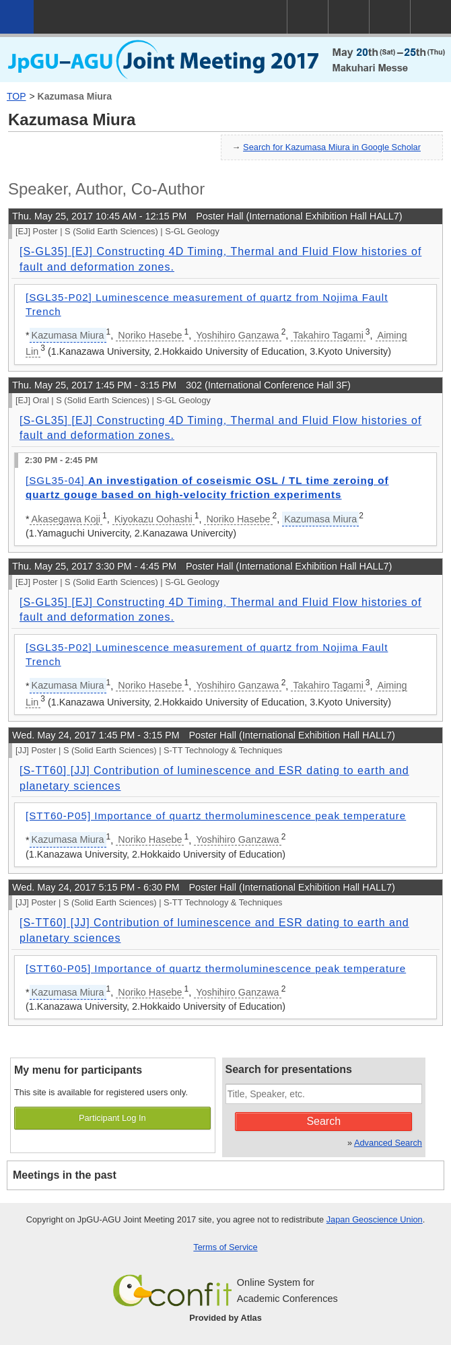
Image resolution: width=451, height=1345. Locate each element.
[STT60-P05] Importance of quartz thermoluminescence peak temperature (216, 815)
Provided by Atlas (225, 1318)
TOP (16, 96)
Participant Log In (112, 1118)
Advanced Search (388, 1143)
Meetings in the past (64, 1175)
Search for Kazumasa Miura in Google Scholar (332, 147)
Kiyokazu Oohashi (153, 519)
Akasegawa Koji (66, 519)
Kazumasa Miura (75, 96)
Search (323, 1121)
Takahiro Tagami (328, 335)
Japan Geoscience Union (374, 1219)
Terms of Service (225, 1247)
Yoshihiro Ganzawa (237, 335)
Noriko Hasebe (150, 335)
